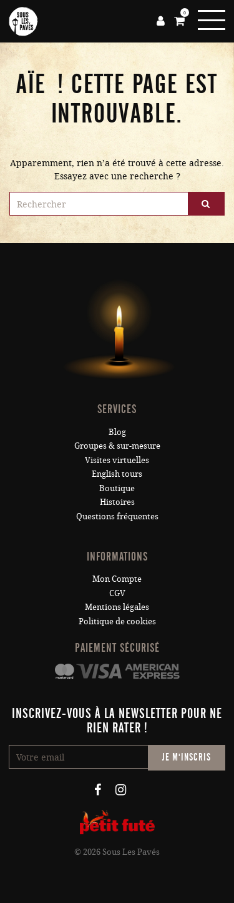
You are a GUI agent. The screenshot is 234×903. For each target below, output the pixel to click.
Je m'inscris (186, 757)
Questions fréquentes (117, 516)
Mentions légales (117, 607)
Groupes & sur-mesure (117, 446)
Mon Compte (117, 579)
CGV (117, 593)
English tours (117, 474)
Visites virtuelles (117, 460)
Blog (117, 432)
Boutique (117, 488)
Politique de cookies (117, 621)
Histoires (117, 502)
